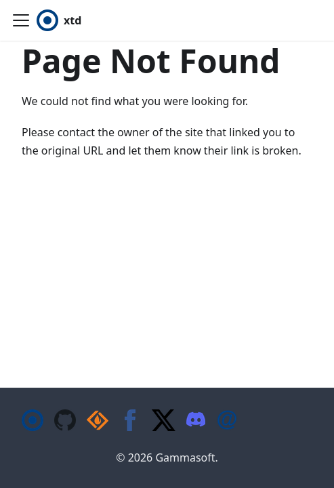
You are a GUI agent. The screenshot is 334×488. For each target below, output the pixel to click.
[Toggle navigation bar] (21, 20)
